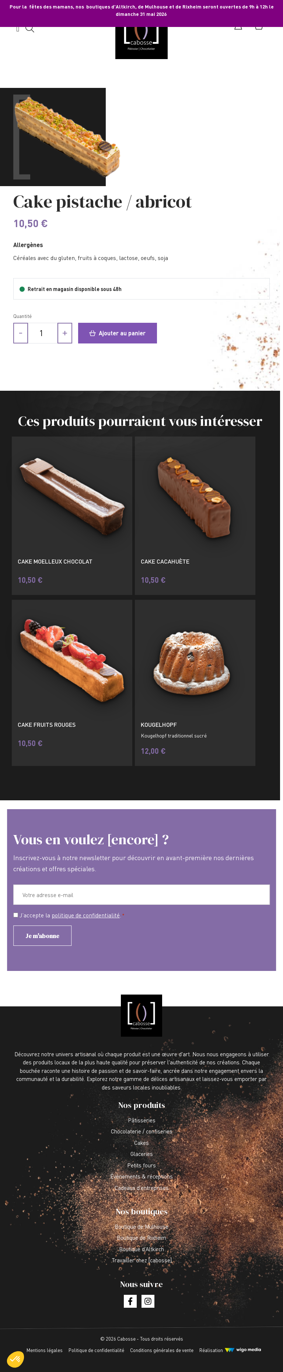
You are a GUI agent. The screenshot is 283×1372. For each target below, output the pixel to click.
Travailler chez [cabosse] (142, 1260)
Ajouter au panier (117, 332)
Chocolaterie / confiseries (141, 1131)
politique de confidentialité (86, 915)
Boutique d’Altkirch (141, 1249)
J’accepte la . (72, 915)
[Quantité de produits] (42, 333)
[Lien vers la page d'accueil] (141, 32)
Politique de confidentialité (96, 1350)
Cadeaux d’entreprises (142, 1187)
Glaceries (141, 1153)
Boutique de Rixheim (141, 1237)
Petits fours (141, 1165)
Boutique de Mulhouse (141, 1226)
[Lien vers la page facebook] (130, 1301)
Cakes (141, 1142)
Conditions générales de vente (161, 1350)
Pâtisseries (142, 1120)
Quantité (22, 316)
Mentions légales (45, 1350)
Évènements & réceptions (141, 1176)
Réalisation (211, 1350)
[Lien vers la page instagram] (148, 1301)
